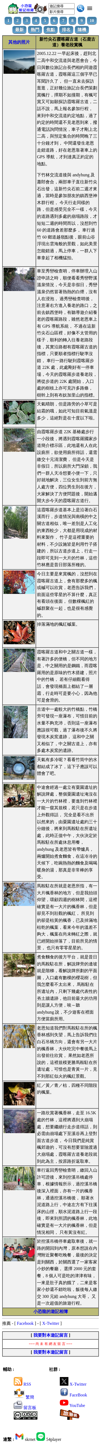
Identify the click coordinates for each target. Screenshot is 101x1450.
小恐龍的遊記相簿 (50, 1311)
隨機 (82, 29)
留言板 (25, 1407)
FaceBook (73, 1395)
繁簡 (24, 1397)
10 (92, 20)
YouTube (72, 1405)
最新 (19, 29)
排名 (66, 29)
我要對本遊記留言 (50, 1335)
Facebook (25, 1323)
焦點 (50, 29)
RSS (22, 1384)
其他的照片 (19, 42)
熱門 (35, 29)
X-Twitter (50, 1323)
